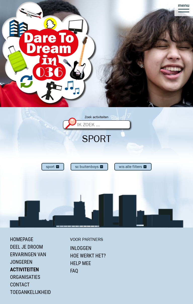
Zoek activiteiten (97, 117)
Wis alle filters (133, 166)
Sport (53, 166)
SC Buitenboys (89, 166)
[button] (183, 8)
